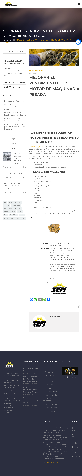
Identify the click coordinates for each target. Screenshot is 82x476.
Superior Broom (8, 218)
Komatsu (6, 212)
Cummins (6, 205)
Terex (17, 218)
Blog (12, 40)
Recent (14, 144)
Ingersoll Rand (8, 208)
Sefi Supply (48, 388)
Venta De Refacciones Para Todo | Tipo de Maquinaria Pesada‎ (13, 106)
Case (10, 202)
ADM (5, 202)
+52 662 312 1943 (53, 462)
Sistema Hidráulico (51, 395)
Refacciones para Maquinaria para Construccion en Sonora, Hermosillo (14, 126)
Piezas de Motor (36, 70)
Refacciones (49, 385)
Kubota (13, 212)
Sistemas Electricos (51, 404)
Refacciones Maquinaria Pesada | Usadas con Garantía (12, 185)
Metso (5, 215)
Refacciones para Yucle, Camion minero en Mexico (18, 158)
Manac (19, 212)
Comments (14, 148)
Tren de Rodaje (50, 411)
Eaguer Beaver (16, 205)
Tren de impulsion (51, 408)
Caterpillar (18, 202)
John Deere (17, 208)
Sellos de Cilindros (51, 391)
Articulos (48, 368)
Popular (14, 139)
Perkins (22, 215)
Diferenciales (49, 372)
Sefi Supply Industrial (38, 147)
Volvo (22, 218)
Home (5, 40)
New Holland (13, 215)
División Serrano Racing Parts (14, 101)
